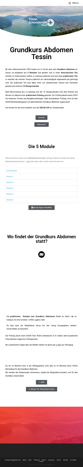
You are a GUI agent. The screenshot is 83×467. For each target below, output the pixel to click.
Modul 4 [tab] (10, 194)
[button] (41, 117)
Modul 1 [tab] (10, 176)
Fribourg (36, 460)
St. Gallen (73, 460)
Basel (24, 460)
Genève (65, 460)
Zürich (44, 460)
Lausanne (51, 460)
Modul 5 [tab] (10, 200)
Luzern (41, 461)
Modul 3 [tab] (10, 188)
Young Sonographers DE (12, 460)
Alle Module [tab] (12, 171)
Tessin (59, 460)
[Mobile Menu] (74, 3)
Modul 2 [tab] (10, 182)
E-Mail (58, 345)
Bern (30, 460)
